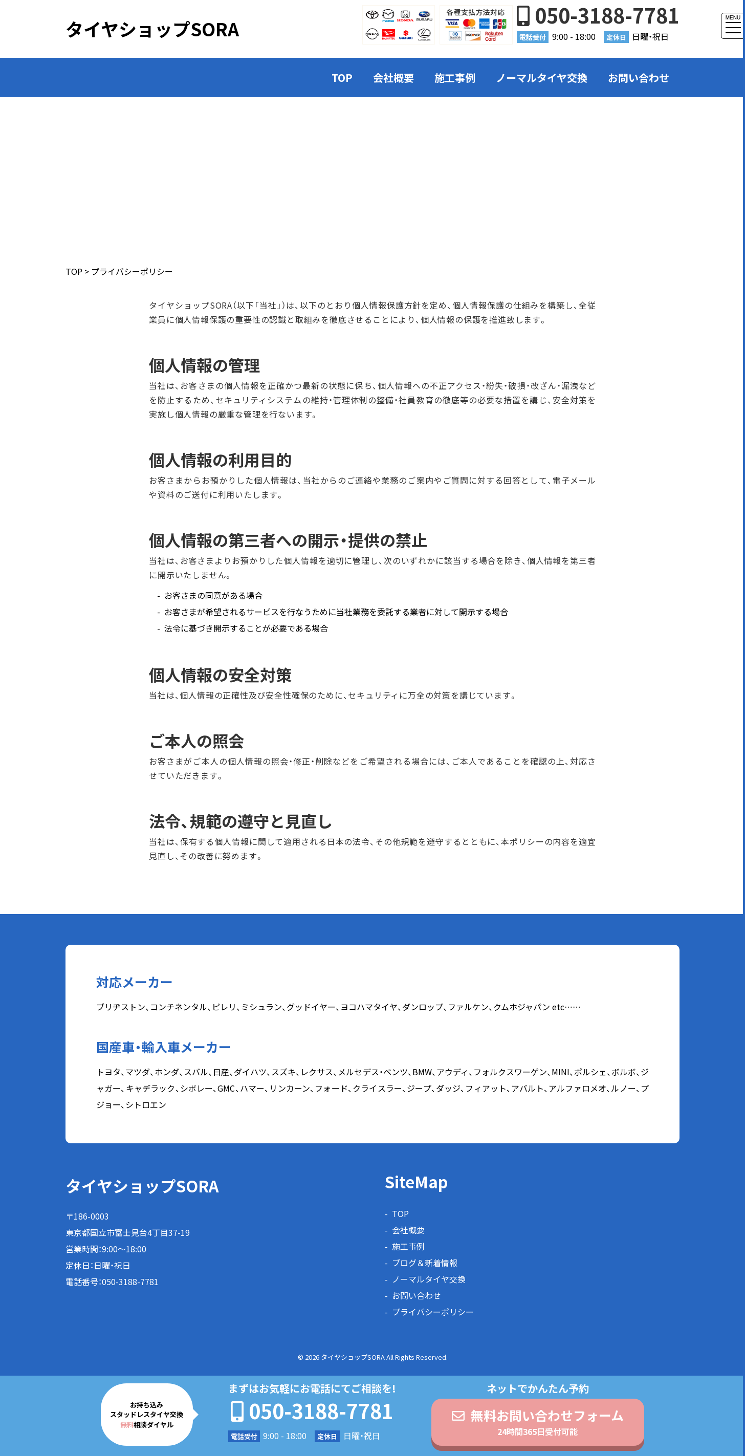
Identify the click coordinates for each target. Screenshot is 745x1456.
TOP (342, 77)
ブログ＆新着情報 (424, 1262)
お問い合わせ (638, 77)
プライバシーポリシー (433, 1312)
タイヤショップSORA (152, 29)
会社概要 (393, 77)
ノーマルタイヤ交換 (541, 77)
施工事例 (454, 77)
